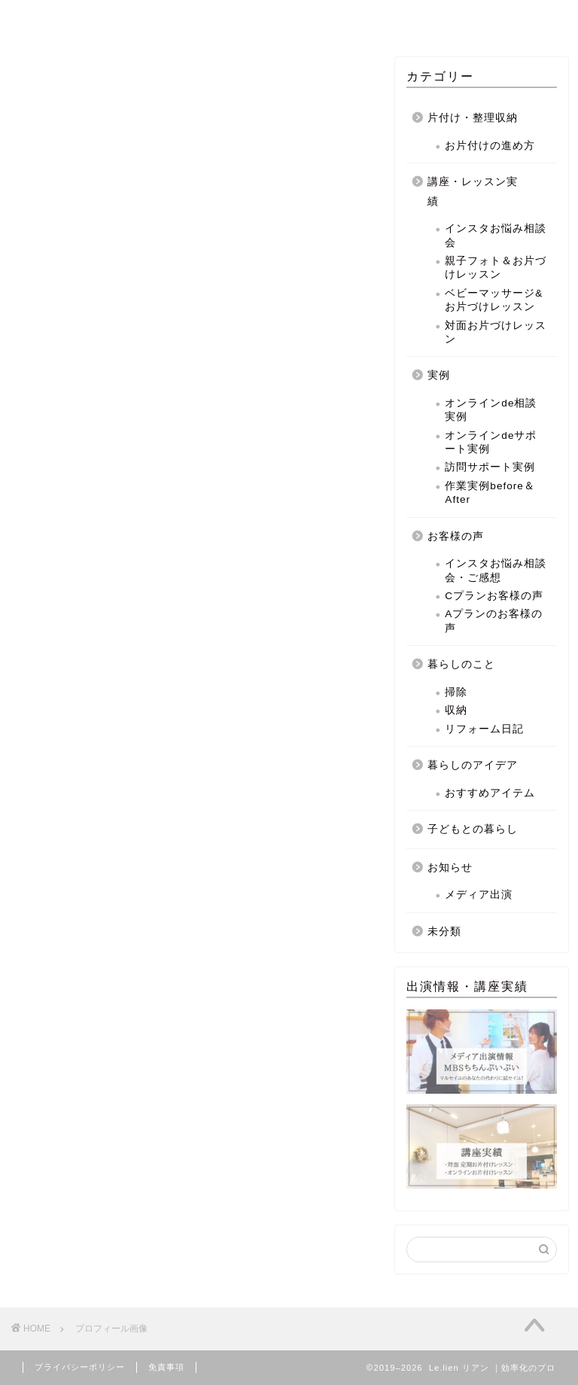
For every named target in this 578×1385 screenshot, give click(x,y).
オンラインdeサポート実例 (491, 442)
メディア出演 (479, 894)
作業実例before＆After (490, 492)
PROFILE (376, 18)
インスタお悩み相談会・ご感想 (495, 570)
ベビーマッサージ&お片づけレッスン (494, 300)
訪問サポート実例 (490, 467)
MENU (294, 18)
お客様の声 (455, 536)
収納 (456, 710)
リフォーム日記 (484, 729)
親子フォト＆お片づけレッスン (495, 267)
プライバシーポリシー (80, 1366)
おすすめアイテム (490, 793)
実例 (438, 375)
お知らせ (450, 867)
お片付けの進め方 (490, 145)
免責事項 (166, 1366)
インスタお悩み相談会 (495, 235)
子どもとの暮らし (472, 829)
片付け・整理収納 (472, 117)
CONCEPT (208, 18)
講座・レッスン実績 (472, 191)
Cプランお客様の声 (494, 595)
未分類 (444, 931)
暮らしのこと (461, 664)
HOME (121, 18)
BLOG (457, 18)
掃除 (456, 692)
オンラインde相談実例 (491, 409)
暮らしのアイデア (472, 765)
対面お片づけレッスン (495, 332)
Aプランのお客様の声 (494, 621)
